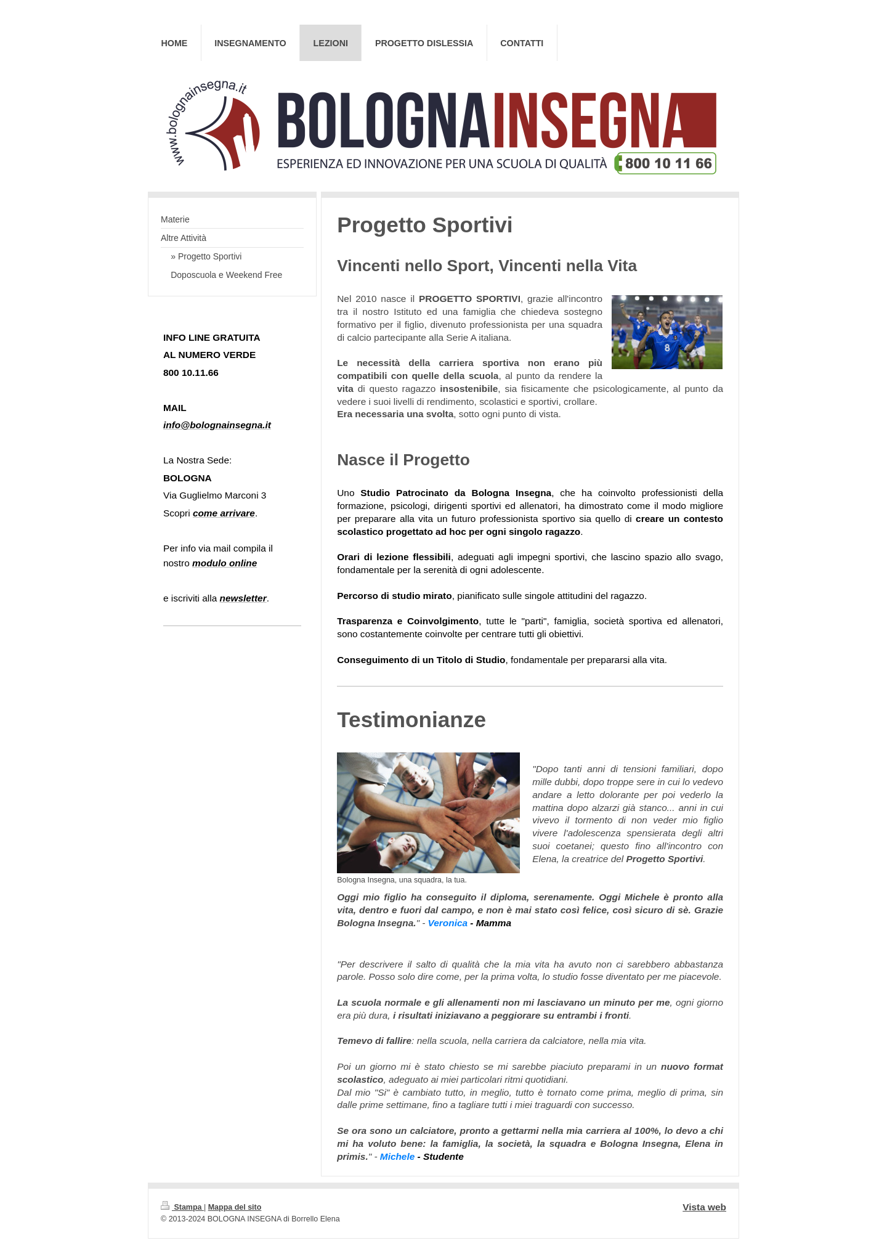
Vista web (704, 1207)
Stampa (182, 1207)
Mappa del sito (235, 1207)
